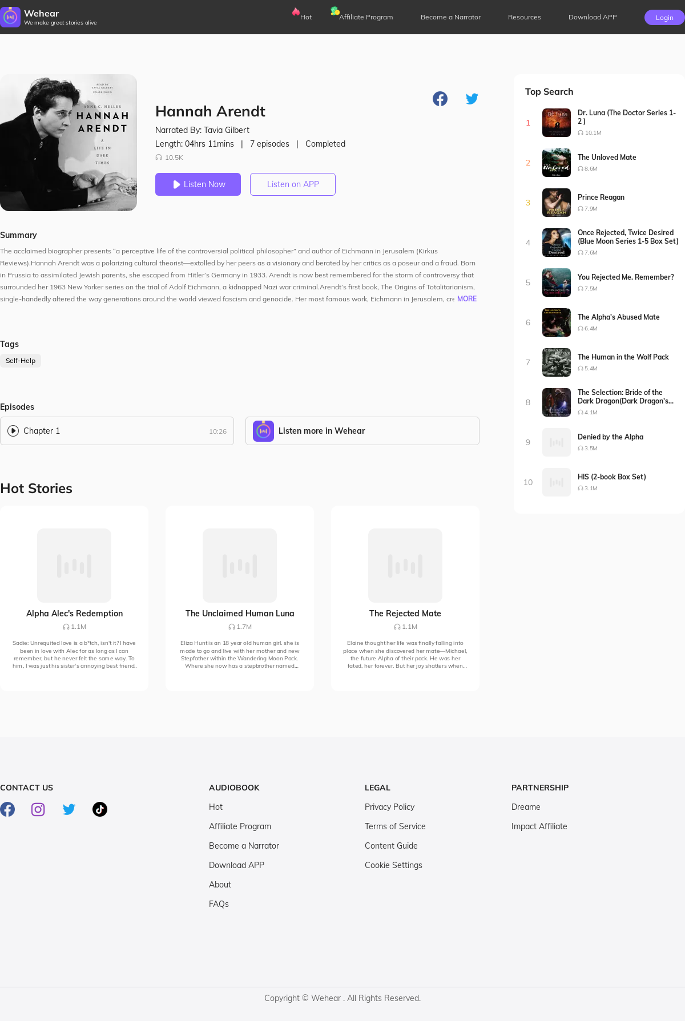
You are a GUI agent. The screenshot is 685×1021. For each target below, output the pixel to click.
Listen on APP (293, 184)
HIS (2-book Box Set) (612, 477)
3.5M (591, 448)
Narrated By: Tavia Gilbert (202, 130)
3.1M (591, 488)
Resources (524, 17)
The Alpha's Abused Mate (619, 317)
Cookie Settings (393, 865)
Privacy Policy (389, 807)
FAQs (219, 904)
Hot (306, 17)
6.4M (591, 328)
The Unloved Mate (607, 157)
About (220, 884)
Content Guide (391, 846)
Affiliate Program (366, 17)
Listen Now (198, 184)
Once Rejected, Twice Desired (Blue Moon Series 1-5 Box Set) (628, 236)
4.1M (591, 412)
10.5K (169, 157)
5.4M (591, 368)
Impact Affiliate (539, 826)
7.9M (591, 208)
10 (528, 482)
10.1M (593, 133)
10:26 (218, 431)
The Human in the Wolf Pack (623, 357)
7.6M (591, 252)
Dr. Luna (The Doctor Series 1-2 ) (627, 117)
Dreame (526, 807)
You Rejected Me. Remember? (626, 277)
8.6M (591, 169)
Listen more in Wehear (322, 431)
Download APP (236, 865)
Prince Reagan (601, 197)
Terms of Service (395, 826)
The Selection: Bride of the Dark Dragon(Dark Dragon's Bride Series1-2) (623, 396)
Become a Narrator (451, 17)
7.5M (591, 288)
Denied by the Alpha (610, 437)
